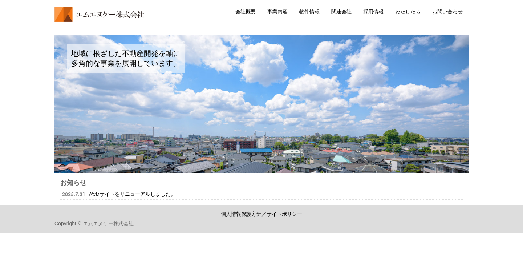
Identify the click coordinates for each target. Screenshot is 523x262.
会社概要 (245, 12)
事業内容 (277, 12)
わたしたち (408, 12)
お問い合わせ (447, 12)
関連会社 (341, 12)
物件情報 (309, 12)
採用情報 (373, 12)
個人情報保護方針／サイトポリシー (261, 214)
